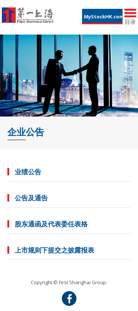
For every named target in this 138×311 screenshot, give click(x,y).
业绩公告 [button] (28, 171)
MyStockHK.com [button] (103, 16)
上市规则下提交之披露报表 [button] (54, 250)
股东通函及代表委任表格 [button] (51, 223)
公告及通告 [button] (31, 197)
